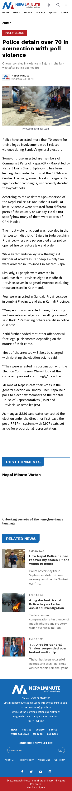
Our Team (59, 759)
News (16, 12)
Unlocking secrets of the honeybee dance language (32, 521)
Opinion (38, 733)
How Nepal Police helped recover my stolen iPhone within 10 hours (49, 559)
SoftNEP (40, 787)
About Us (9, 759)
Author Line (44, 759)
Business (52, 733)
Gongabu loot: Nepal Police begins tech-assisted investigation (46, 604)
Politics (28, 12)
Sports (53, 12)
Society (40, 12)
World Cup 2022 (20, 733)
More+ (64, 12)
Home (5, 12)
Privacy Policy (26, 759)
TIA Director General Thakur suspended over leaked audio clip (48, 648)
